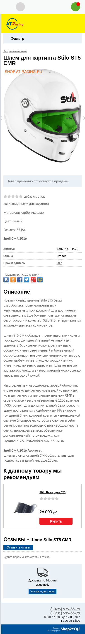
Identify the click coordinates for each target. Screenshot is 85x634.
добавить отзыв (34, 197)
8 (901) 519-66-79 (65, 613)
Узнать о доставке (43, 591)
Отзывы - (37, 539)
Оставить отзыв (18, 547)
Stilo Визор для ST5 (52, 492)
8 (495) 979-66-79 (65, 608)
